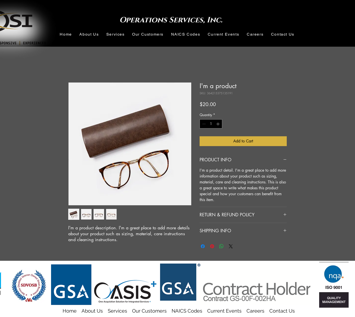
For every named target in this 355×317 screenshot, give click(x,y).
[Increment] (218, 124)
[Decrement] (203, 124)
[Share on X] (231, 246)
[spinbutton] (210, 124)
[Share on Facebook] (203, 246)
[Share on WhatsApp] (221, 246)
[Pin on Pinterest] (212, 246)
